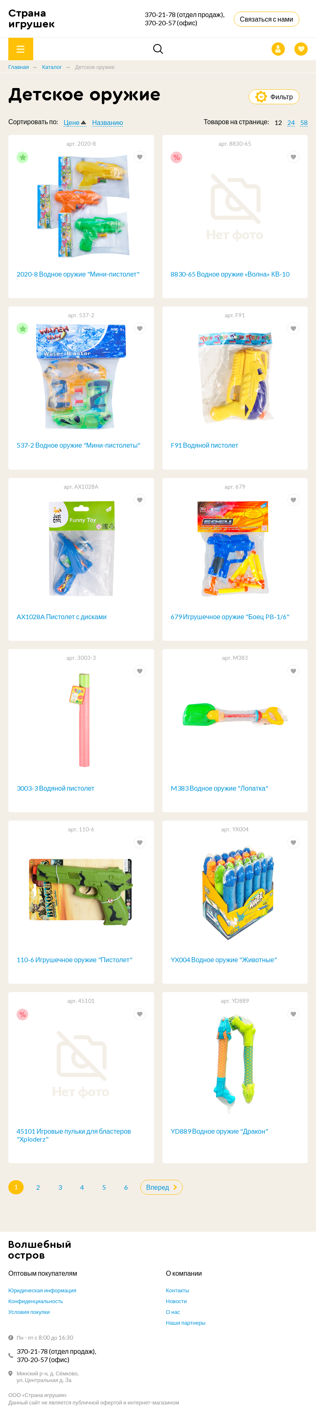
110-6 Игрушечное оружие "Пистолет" (74, 959)
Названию (107, 122)
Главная (18, 67)
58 (304, 122)
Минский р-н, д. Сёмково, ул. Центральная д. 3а (48, 1376)
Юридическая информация (42, 1290)
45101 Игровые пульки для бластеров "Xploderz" (74, 1135)
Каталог (51, 67)
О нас (173, 1312)
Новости (176, 1301)
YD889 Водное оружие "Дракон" (219, 1131)
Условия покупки (29, 1312)
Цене (71, 122)
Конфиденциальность (35, 1301)
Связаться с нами (266, 19)
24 (291, 122)
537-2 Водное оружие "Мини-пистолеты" (78, 445)
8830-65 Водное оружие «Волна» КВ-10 (230, 274)
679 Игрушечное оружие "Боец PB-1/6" (230, 616)
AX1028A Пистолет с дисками (62, 616)
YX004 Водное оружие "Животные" (224, 959)
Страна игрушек (31, 18)
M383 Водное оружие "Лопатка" (220, 788)
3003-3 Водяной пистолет (55, 788)
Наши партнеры (186, 1322)
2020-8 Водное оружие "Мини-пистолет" (78, 274)
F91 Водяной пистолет (204, 445)
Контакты (177, 1290)
